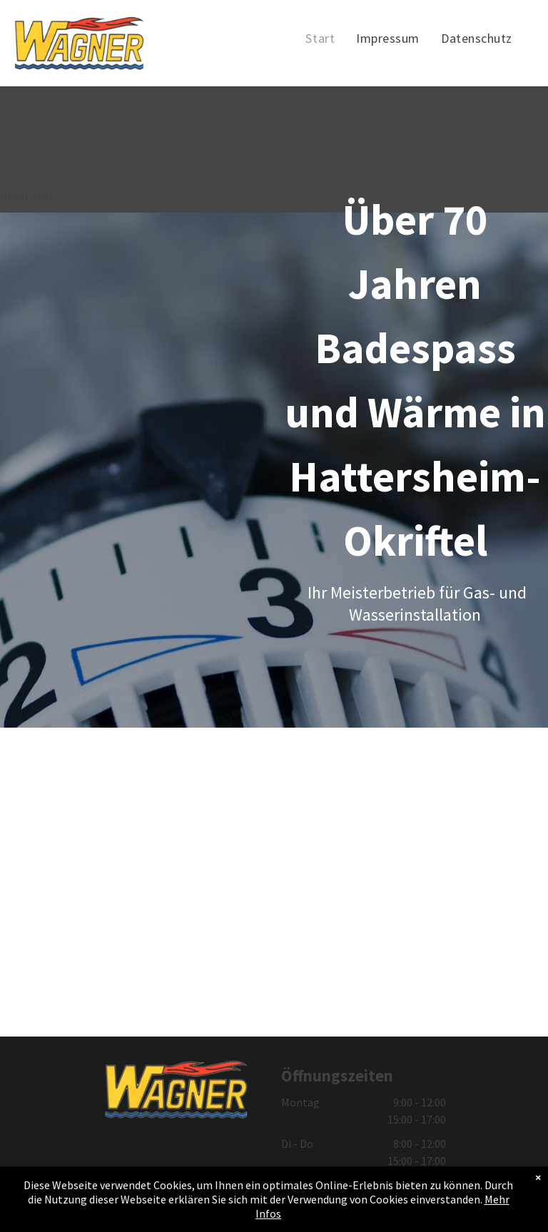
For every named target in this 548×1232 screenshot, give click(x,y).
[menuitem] (320, 38)
